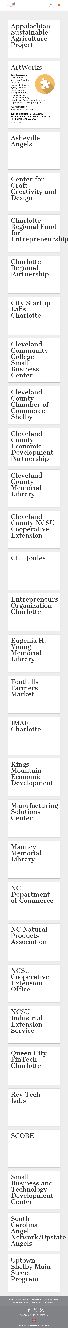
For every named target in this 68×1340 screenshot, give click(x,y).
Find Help (36, 1299)
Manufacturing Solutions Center (34, 812)
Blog (47, 1325)
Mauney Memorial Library (26, 853)
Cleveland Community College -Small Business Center (29, 359)
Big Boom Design (37, 1325)
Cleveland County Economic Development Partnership (32, 446)
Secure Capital (51, 1299)
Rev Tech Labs (25, 1097)
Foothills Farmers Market (24, 688)
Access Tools (22, 1299)
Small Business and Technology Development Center (32, 1189)
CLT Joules (28, 558)
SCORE (22, 1136)
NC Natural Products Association (29, 935)
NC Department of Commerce (32, 894)
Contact (49, 1302)
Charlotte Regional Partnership (30, 268)
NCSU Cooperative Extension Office (30, 980)
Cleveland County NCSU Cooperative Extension (32, 526)
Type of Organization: (21, 114)
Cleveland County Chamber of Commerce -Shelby (31, 404)
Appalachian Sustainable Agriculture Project (30, 35)
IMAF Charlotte (26, 726)
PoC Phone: (17, 118)
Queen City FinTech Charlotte (29, 1059)
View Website (17, 122)
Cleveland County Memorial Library (26, 485)
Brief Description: (19, 76)
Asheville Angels (25, 141)
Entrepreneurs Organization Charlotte (34, 605)
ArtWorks (26, 67)
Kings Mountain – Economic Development (32, 773)
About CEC (37, 1302)
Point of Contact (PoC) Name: (25, 116)
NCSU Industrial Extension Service (27, 1021)
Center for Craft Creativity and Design (33, 188)
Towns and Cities (20, 1302)
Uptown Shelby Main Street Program (31, 1269)
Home (10, 1299)
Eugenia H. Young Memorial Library (28, 650)
